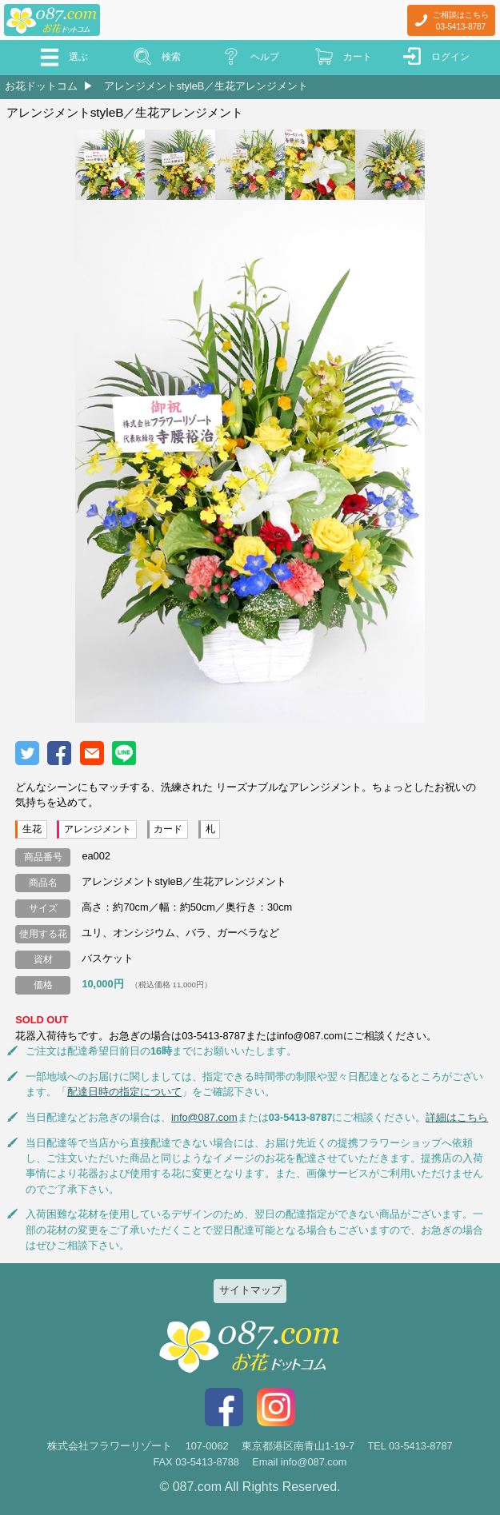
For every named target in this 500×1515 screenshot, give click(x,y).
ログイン (450, 56)
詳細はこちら (457, 1117)
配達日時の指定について (124, 1092)
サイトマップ (250, 1290)
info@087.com (204, 1117)
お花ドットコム (41, 86)
